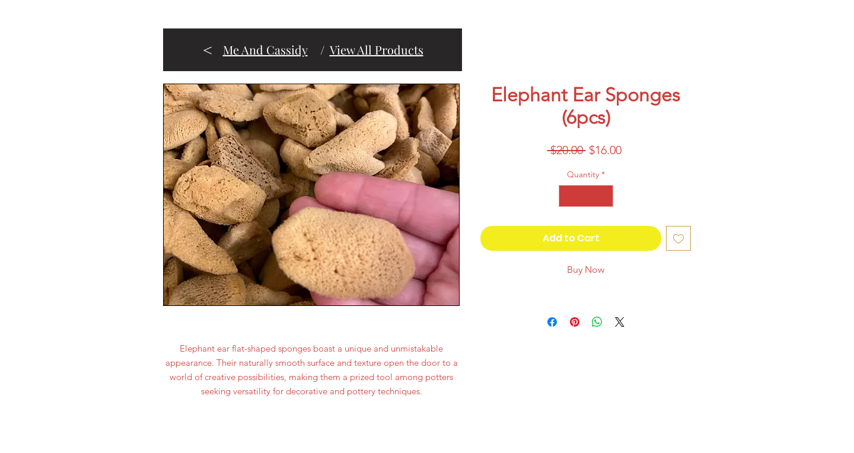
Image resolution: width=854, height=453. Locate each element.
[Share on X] (620, 322)
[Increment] (604, 196)
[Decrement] (567, 196)
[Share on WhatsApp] (597, 322)
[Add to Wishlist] (678, 238)
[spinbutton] (586, 196)
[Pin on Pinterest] (575, 322)
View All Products (376, 50)
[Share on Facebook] (552, 322)
